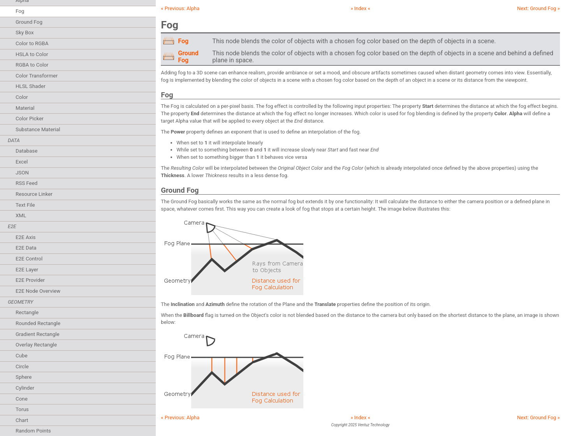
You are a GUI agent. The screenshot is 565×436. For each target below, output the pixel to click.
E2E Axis (25, 237)
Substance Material (38, 129)
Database (26, 151)
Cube (22, 356)
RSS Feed (26, 183)
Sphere (24, 377)
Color (22, 97)
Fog (20, 11)
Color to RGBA (32, 43)
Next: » (538, 8)
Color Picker (30, 118)
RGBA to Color (32, 65)
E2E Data (26, 248)
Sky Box (25, 32)
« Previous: (180, 8)
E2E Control (29, 259)
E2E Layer (27, 269)
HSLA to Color (32, 54)
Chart (22, 420)
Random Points (33, 431)
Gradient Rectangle (37, 334)
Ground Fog (29, 22)
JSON (22, 173)
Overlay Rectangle (36, 345)
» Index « (360, 8)
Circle (22, 366)
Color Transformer (37, 76)
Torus (22, 409)
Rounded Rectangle (38, 323)
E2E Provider (30, 280)
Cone (22, 399)
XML (21, 215)
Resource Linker (34, 194)
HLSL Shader (31, 86)
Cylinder (25, 388)
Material (25, 108)
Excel (22, 162)
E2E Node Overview (38, 291)
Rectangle (27, 312)
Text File (25, 205)
